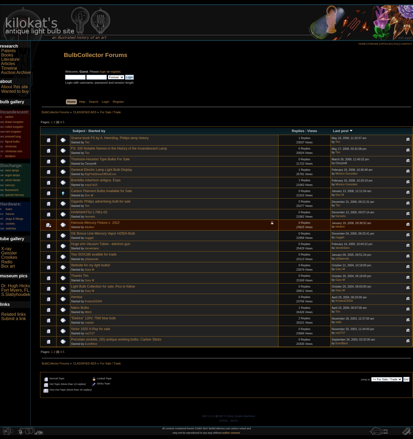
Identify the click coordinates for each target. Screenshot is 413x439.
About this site (14, 86)
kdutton (89, 227)
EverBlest (91, 343)
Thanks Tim (79, 276)
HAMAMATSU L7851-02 (89, 212)
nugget (89, 237)
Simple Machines (245, 416)
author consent (231, 432)
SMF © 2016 (225, 416)
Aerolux (76, 297)
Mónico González (347, 173)
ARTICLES (386, 44)
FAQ (396, 44)
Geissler (9, 253)
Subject (79, 131)
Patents (8, 50)
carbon (9, 116)
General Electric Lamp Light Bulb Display (101, 170)
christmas (11, 146)
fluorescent (11, 190)
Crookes (9, 257)
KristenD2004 (93, 301)
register (116, 71)
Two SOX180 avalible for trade (94, 254)
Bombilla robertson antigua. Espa (96, 180)
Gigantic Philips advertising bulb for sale (100, 201)
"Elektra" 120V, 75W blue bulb (93, 318)
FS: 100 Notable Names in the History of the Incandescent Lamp (119, 148)
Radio (6, 262)
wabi (338, 322)
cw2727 (90, 333)
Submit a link (13, 318)
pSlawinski (91, 259)
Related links (13, 314)
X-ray (6, 248)
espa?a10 (91, 184)
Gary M (89, 269)
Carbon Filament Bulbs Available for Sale (101, 191)
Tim (87, 142)
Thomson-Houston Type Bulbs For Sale (100, 159)
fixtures (10, 214)
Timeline (9, 68)
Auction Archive (16, 72)
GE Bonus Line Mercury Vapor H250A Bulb (103, 233)
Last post (343, 131)
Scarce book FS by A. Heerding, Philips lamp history (110, 138)
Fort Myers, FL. (15, 290)
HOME (362, 44)
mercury (10, 185)
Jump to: (366, 379)
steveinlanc (92, 248)
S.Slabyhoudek (15, 294)
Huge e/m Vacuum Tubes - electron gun (100, 244)
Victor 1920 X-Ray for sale (90, 329)
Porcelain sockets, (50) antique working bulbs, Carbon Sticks (116, 339)
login (103, 71)
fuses (9, 209)
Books (7, 55)
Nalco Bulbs (80, 308)
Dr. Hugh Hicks (15, 286)
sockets (10, 223)
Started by (96, 131)
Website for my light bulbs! (90, 265)
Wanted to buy (15, 91)
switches (11, 228)
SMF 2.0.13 (209, 416)
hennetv (90, 216)
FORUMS (373, 44)
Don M (89, 195)
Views (312, 131)
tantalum (10, 156)
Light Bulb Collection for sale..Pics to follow (103, 286)
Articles (8, 63)
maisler (89, 322)
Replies (298, 131)
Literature (10, 59)
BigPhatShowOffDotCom (100, 174)
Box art (8, 266)
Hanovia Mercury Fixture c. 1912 (95, 223)
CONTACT (406, 44)
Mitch (88, 312)
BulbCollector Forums (95, 55)
